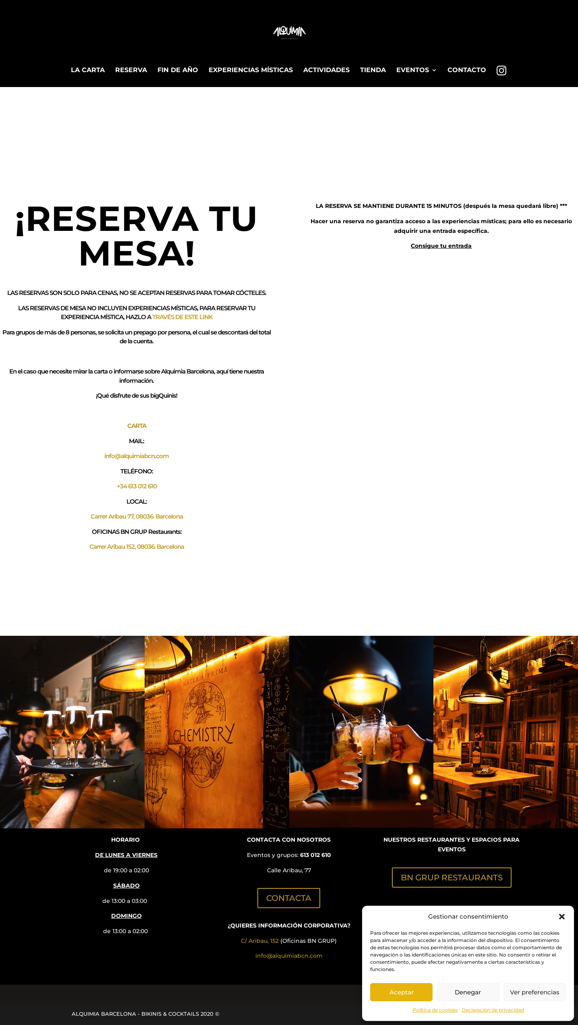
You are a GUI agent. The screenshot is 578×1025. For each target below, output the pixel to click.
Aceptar (401, 992)
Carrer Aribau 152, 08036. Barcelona (136, 546)
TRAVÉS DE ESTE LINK (182, 317)
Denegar (468, 992)
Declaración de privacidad (493, 1010)
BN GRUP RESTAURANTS (452, 877)
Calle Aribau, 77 (289, 870)
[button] (562, 917)
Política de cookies (435, 1010)
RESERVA (131, 70)
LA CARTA (88, 70)
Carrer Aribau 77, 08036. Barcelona (137, 516)
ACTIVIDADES (326, 70)
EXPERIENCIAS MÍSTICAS (251, 70)
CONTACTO (466, 70)
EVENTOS (412, 70)
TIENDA (373, 70)
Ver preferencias (534, 992)
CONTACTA (288, 898)
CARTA (136, 426)
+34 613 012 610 (137, 486)
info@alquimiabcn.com (136, 456)
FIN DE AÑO (177, 70)
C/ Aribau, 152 (260, 940)
